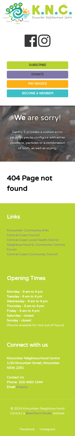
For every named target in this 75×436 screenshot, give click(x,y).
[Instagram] (46, 429)
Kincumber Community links (28, 230)
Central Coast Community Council (32, 254)
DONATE (37, 74)
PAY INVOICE (37, 83)
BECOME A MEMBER (37, 93)
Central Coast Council (23, 235)
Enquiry (22, 387)
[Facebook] (29, 429)
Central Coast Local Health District (33, 240)
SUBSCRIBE (37, 65)
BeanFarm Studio (39, 413)
